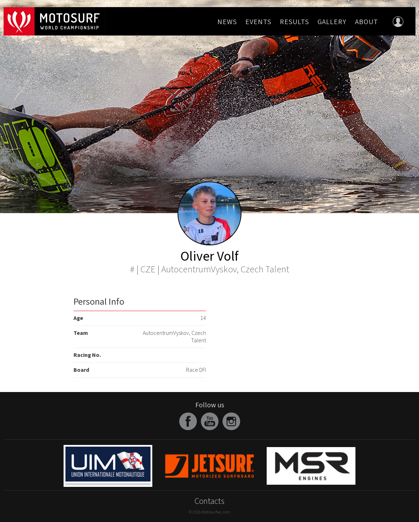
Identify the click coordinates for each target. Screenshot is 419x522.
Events (258, 22)
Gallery (332, 22)
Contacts (209, 501)
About (366, 22)
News (227, 22)
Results (294, 22)
